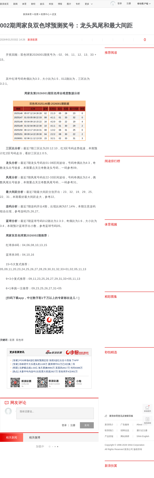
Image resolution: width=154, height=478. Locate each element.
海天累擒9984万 (46, 367)
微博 (108, 39)
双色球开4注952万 (68, 371)
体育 (24, 4)
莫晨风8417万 (62, 367)
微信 (118, 39)
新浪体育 (27, 14)
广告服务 (125, 424)
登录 (64, 425)
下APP (75, 360)
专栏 (78, 4)
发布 (86, 425)
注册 (129, 3)
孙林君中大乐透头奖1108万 (33, 364)
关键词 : (5, 340)
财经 (33, 4)
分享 (128, 39)
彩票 (36, 14)
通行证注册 (142, 430)
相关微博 (34, 437)
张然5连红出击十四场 (60, 360)
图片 (69, 4)
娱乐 (42, 4)
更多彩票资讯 (17, 352)
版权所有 (138, 449)
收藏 (97, 39)
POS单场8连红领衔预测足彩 (34, 360)
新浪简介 (109, 424)
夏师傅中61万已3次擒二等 (61, 364)
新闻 (15, 4)
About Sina (142, 424)
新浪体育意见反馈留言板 (121, 416)
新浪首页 (4, 4)
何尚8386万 (77, 367)
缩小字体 (77, 39)
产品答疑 (109, 436)
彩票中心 (45, 14)
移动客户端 (144, 3)
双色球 (19, 340)
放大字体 (87, 39)
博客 (60, 4)
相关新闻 (11, 437)
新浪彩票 (32, 39)
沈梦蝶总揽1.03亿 (28, 367)
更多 (89, 4)
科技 (51, 4)
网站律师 (125, 436)
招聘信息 (125, 430)
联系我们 (109, 430)
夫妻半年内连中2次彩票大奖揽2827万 (38, 371)
